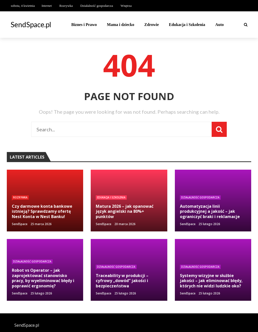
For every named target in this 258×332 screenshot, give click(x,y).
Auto (219, 24)
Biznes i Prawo (84, 24)
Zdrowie (151, 24)
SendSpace (19, 224)
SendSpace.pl (31, 24)
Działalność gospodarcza (96, 6)
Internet (47, 6)
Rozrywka (66, 6)
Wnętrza (126, 6)
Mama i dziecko (120, 24)
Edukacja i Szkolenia (187, 24)
